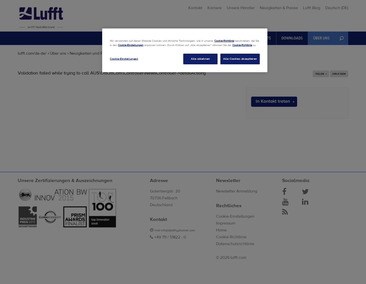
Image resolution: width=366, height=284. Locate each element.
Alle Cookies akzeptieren (240, 59)
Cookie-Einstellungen (130, 45)
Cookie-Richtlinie (224, 41)
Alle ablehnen (200, 59)
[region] (184, 50)
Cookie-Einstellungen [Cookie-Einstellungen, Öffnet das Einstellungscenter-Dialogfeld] (124, 59)
